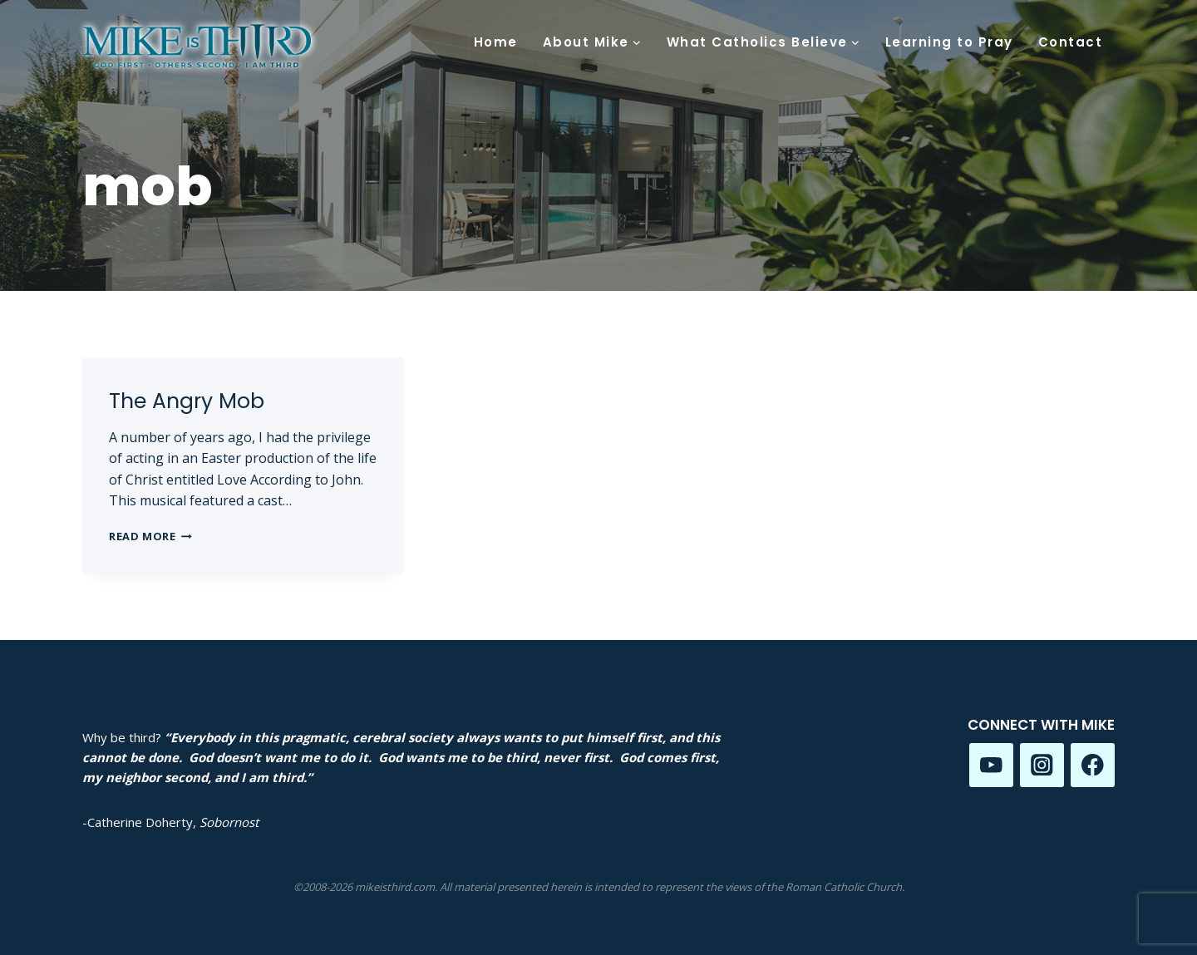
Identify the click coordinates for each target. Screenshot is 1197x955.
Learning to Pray (949, 42)
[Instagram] (1042, 765)
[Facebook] (1093, 765)
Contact (1070, 42)
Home (496, 42)
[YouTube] (991, 765)
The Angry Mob (186, 401)
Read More (150, 536)
